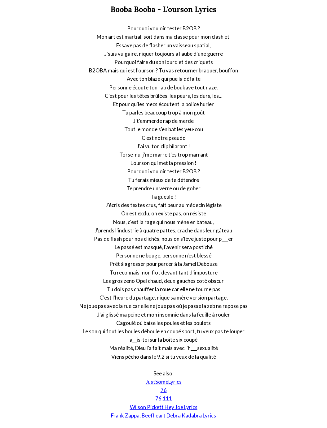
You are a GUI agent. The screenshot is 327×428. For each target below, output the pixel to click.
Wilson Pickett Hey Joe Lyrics (163, 407)
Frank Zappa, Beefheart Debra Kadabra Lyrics (163, 415)
